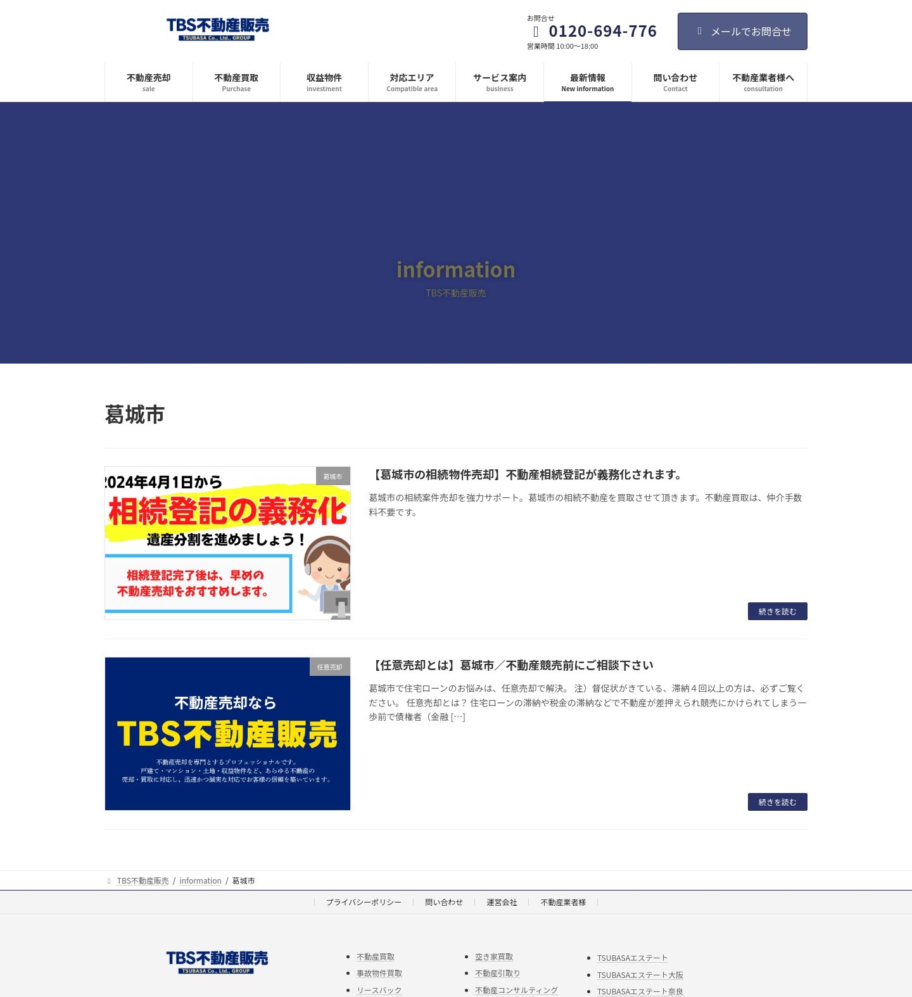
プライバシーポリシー (364, 901)
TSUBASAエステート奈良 (640, 991)
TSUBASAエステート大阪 (640, 973)
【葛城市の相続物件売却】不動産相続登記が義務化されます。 (528, 474)
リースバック (379, 989)
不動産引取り (498, 972)
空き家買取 (494, 955)
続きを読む (778, 611)
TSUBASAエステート (632, 957)
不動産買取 (376, 955)
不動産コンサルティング (516, 989)
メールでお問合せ (743, 31)
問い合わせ (444, 901)
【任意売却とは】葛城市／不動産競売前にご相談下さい (511, 664)
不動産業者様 (563, 901)
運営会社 (501, 901)
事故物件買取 (379, 972)
